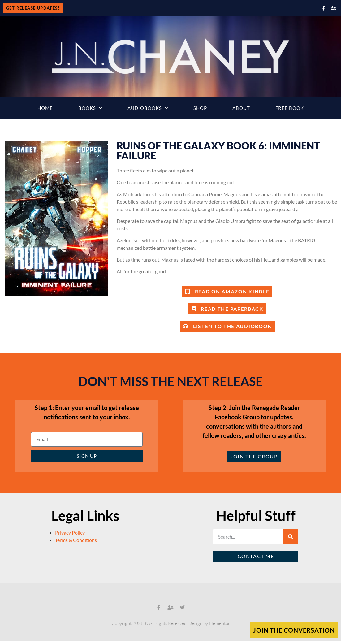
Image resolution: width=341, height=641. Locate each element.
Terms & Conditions (76, 540)
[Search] (290, 536)
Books (90, 108)
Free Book (289, 108)
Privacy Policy (70, 532)
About (241, 108)
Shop (200, 108)
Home (45, 108)
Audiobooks (147, 108)
